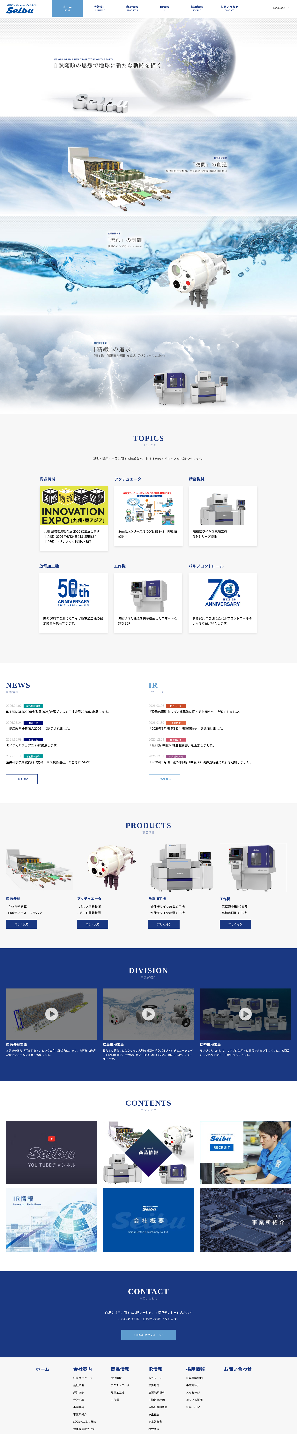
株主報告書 (155, 1421)
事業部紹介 (193, 1385)
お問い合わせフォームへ (149, 1335)
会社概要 (78, 1385)
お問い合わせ (230, 8)
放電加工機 (117, 1392)
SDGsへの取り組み (84, 1421)
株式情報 (153, 1429)
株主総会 (153, 1414)
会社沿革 (78, 1400)
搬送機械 (116, 1378)
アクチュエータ (120, 1385)
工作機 (115, 1400)
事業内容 (78, 1407)
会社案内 (100, 8)
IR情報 (164, 8)
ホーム (67, 8)
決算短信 (153, 1385)
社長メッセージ (82, 1378)
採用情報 (197, 8)
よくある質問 (194, 1400)
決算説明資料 (156, 1392)
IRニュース (155, 1378)
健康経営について (84, 1429)
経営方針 (78, 1392)
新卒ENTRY (193, 1407)
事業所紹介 (80, 1414)
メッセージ (193, 1392)
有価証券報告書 (157, 1407)
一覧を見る (22, 779)
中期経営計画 (156, 1400)
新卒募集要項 (194, 1378)
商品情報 (132, 8)
